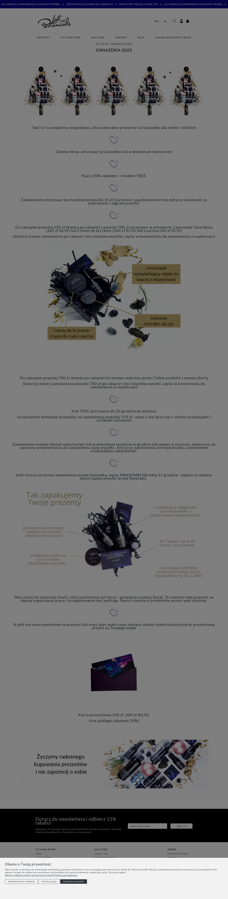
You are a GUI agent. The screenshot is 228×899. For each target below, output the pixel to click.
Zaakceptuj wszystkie (73, 881)
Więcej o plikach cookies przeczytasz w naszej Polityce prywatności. (41, 875)
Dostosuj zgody (49, 881)
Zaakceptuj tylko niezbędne (21, 881)
